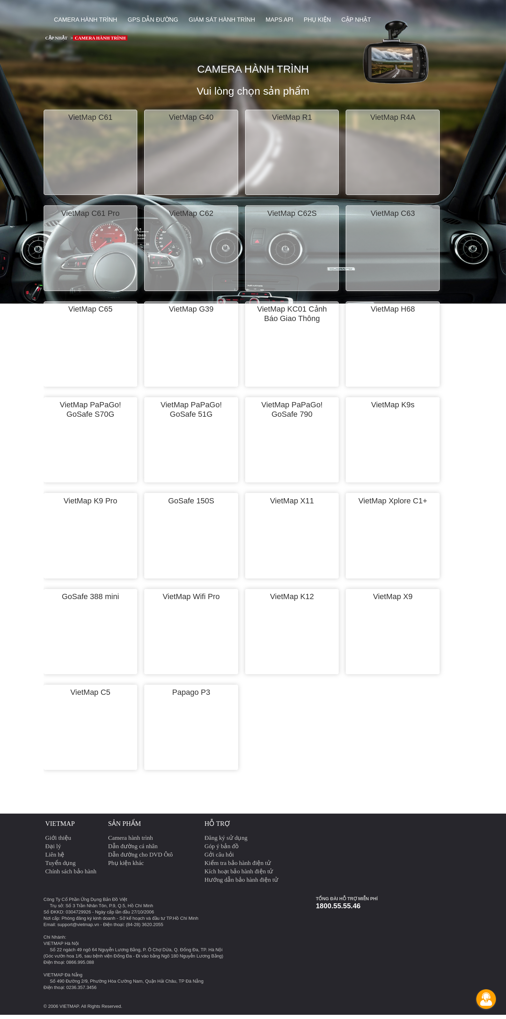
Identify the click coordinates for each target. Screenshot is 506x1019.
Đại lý (53, 850)
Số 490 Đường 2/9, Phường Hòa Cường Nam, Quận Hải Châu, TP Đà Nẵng (127, 985)
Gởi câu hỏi (219, 859)
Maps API (279, 20)
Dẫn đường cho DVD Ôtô (140, 859)
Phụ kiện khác (126, 867)
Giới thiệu (58, 842)
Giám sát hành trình (222, 20)
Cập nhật (356, 20)
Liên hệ (55, 859)
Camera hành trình (85, 20)
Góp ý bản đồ (222, 850)
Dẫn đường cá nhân (133, 850)
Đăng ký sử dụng (226, 842)
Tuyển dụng (60, 867)
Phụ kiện (317, 20)
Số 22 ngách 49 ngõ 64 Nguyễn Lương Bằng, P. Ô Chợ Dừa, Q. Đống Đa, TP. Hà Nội (136, 953)
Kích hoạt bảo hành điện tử (239, 875)
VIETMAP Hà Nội (61, 947)
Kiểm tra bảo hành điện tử (238, 867)
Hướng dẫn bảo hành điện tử (241, 884)
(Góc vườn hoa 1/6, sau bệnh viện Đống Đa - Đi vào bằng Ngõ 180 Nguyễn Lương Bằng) (133, 960)
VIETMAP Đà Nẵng (63, 979)
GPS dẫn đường (153, 20)
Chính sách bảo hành (71, 875)
